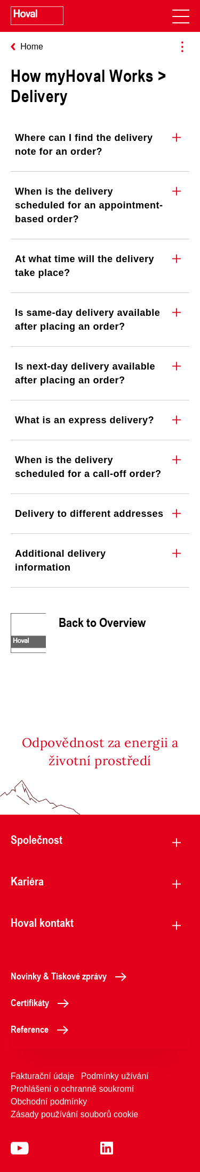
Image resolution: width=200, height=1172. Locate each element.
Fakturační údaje (42, 1076)
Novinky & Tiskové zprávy (71, 976)
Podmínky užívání (115, 1076)
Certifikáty (43, 1002)
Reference (42, 1029)
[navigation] (180, 16)
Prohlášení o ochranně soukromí (72, 1088)
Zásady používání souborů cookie (74, 1114)
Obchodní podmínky (49, 1101)
